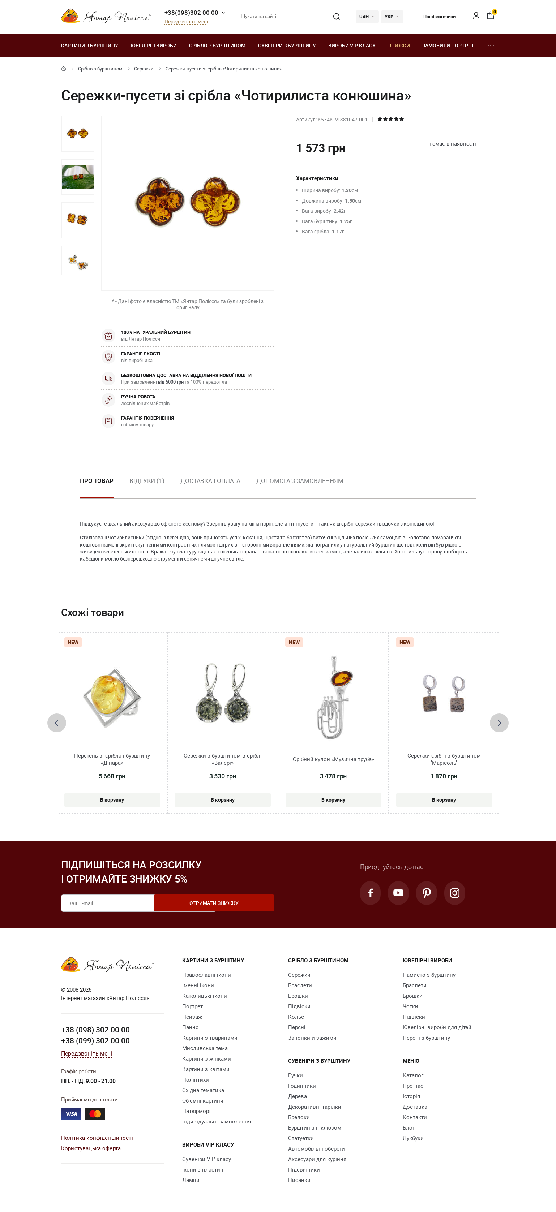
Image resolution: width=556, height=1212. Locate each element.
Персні (296, 1027)
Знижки (399, 45)
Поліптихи (195, 1079)
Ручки (295, 1075)
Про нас (413, 1085)
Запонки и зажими (312, 1037)
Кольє (296, 1016)
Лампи (191, 1179)
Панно (190, 1027)
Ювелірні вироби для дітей (437, 1027)
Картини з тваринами (210, 1037)
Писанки (299, 1179)
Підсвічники (304, 1169)
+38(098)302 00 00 (191, 12)
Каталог (413, 1075)
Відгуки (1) (146, 480)
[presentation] (56, 722)
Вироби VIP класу (352, 45)
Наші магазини (434, 17)
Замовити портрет (448, 45)
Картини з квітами (206, 1069)
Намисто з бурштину (429, 974)
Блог (409, 1127)
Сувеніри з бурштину (287, 45)
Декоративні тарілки (314, 1106)
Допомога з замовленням (299, 480)
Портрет (192, 1006)
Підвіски (299, 1006)
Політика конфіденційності (97, 1137)
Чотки (410, 1006)
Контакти (415, 1117)
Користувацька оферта (91, 1147)
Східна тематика (203, 1090)
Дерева (297, 1096)
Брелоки (299, 1117)
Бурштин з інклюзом (314, 1127)
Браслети (300, 985)
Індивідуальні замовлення (216, 1121)
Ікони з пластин (202, 1169)
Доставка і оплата (210, 480)
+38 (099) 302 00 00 (95, 1040)
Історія (411, 1096)
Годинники (302, 1085)
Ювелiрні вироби (154, 45)
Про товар (97, 480)
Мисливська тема (205, 1048)
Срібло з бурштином (217, 45)
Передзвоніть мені (186, 22)
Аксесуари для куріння (317, 1159)
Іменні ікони (198, 985)
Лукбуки (413, 1138)
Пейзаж (192, 1016)
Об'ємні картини (202, 1100)
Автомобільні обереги (316, 1148)
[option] (77, 134)
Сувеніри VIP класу (206, 1159)
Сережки (144, 69)
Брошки (298, 995)
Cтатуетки (301, 1138)
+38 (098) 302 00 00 (95, 1029)
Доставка (415, 1106)
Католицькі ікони (204, 995)
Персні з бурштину (426, 1037)
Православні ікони (206, 974)
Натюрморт (196, 1110)
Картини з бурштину (89, 45)
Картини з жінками (206, 1058)
